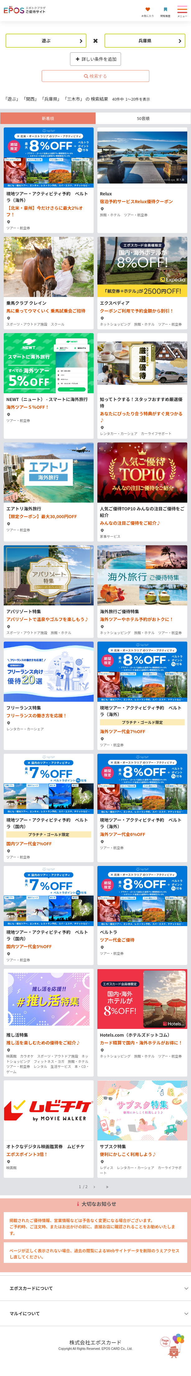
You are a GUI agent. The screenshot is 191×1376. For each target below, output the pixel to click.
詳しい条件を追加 (96, 59)
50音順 (143, 118)
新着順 (48, 118)
